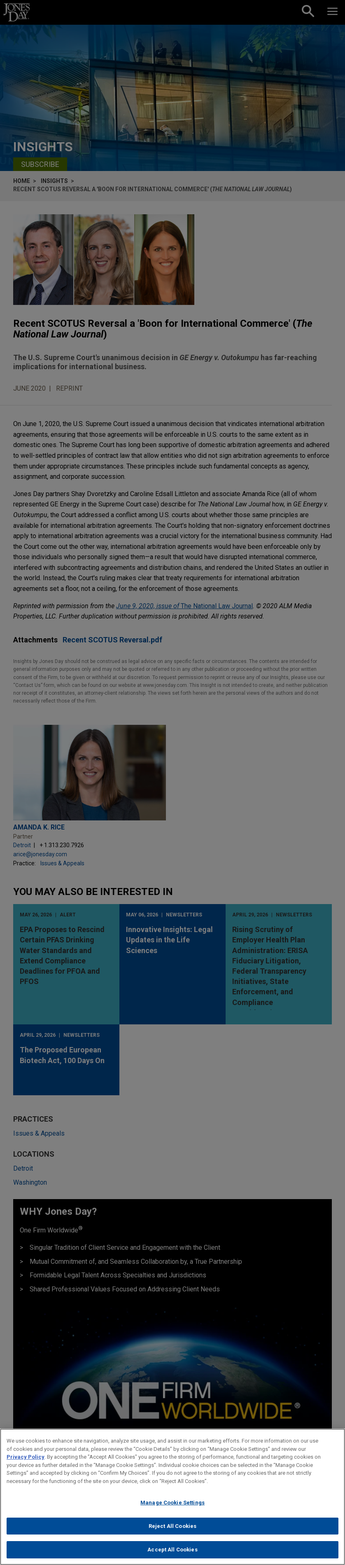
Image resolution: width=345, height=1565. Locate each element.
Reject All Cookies (172, 1533)
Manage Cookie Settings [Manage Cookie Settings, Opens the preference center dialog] (172, 1509)
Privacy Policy (25, 1464)
